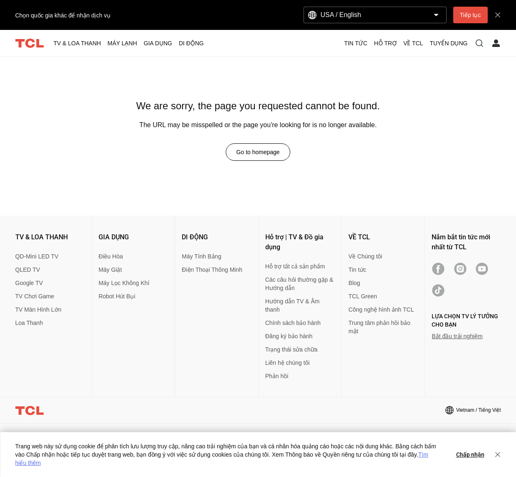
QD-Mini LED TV (37, 256)
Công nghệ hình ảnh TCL (381, 309)
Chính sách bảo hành (293, 323)
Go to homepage (257, 152)
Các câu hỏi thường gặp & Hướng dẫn (299, 283)
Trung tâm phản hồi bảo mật (379, 327)
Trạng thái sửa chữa (291, 349)
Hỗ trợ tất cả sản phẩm (295, 266)
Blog (354, 283)
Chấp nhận (470, 454)
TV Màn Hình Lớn (38, 309)
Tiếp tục (470, 15)
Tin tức (357, 269)
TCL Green (362, 296)
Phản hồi (277, 376)
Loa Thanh (29, 323)
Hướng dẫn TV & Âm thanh (292, 305)
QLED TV (27, 269)
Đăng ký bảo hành (289, 336)
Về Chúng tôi (365, 256)
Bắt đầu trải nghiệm (457, 336)
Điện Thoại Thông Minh (212, 269)
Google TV (29, 283)
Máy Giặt (110, 269)
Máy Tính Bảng (201, 256)
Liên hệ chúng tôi (287, 362)
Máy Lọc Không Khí (124, 283)
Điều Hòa (111, 256)
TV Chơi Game (34, 296)
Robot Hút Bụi (117, 296)
